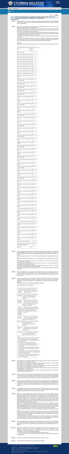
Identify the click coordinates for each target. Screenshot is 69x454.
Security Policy (22, 445)
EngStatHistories (14, 19)
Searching (15, 8)
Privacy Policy (15, 445)
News (10, 8)
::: (54, 1)
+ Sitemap (58, 1)
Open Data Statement (30, 445)
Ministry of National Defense (25, 447)
